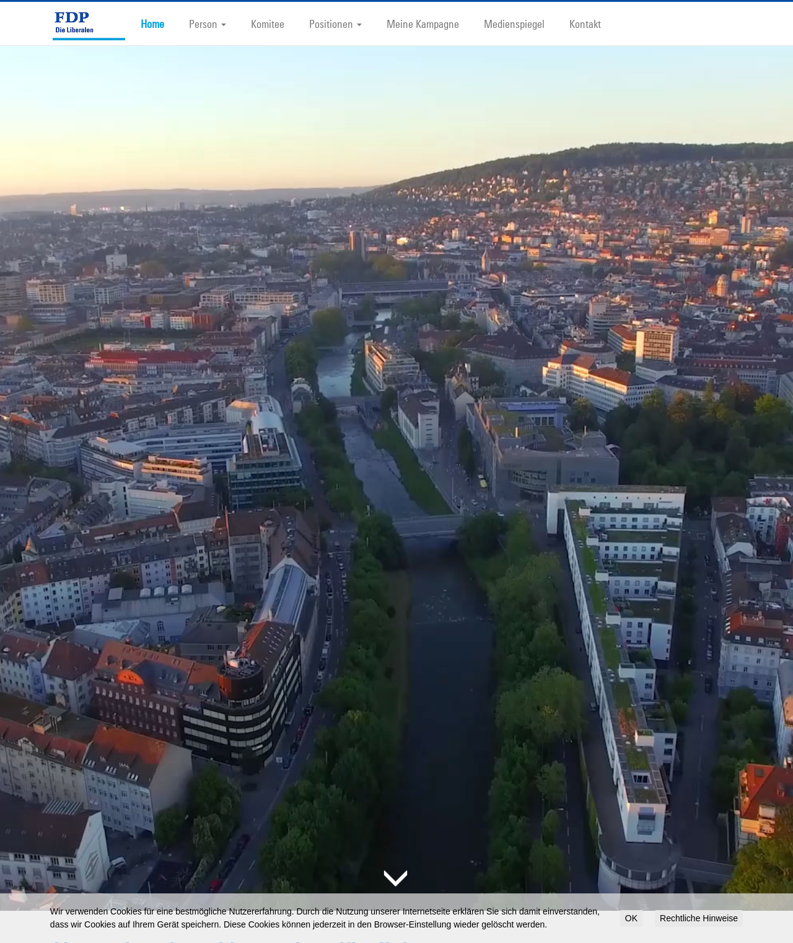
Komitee (267, 23)
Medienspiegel (514, 23)
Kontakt (585, 23)
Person (207, 23)
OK (631, 918)
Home (152, 23)
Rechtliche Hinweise (699, 918)
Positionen (335, 23)
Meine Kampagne (423, 23)
